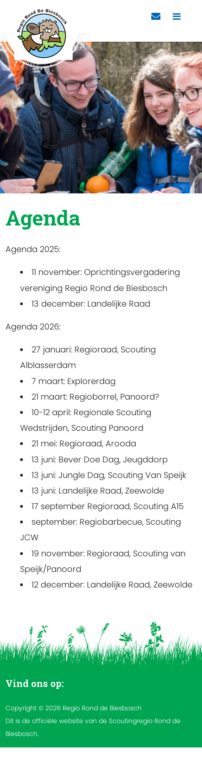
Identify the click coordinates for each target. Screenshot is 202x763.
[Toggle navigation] (176, 17)
